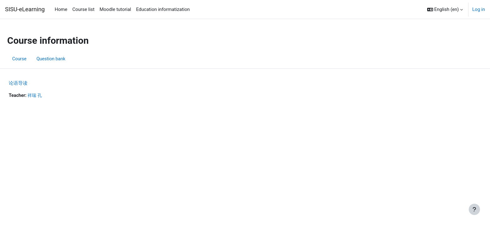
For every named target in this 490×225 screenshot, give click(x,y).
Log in (478, 9)
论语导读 (33, 83)
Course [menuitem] (34, 59)
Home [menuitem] (61, 9)
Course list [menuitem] (83, 9)
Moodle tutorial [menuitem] (115, 9)
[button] (445, 9)
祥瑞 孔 (51, 95)
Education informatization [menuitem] (163, 9)
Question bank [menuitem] (67, 59)
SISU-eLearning (25, 9)
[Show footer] (474, 209)
